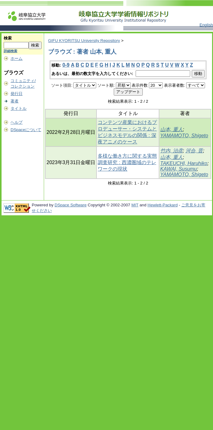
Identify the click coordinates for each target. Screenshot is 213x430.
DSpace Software (71, 205)
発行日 (16, 93)
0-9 (65, 65)
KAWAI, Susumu (178, 169)
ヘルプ (16, 122)
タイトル (18, 108)
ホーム (16, 58)
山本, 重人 (171, 129)
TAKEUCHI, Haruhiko (183, 163)
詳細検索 (10, 51)
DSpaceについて (25, 129)
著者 (14, 101)
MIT (134, 205)
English (206, 25)
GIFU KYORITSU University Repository (84, 40)
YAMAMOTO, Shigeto (184, 135)
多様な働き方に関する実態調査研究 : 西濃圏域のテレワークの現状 (127, 162)
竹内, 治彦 (171, 150)
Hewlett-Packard (163, 205)
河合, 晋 (194, 150)
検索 (8, 38)
